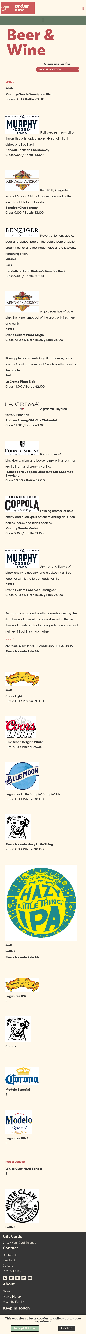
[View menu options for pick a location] (57, 69)
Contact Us (10, 1255)
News (6, 1291)
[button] (18, 8)
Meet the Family (13, 1301)
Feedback (9, 1260)
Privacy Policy (12, 1271)
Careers (8, 1265)
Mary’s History (12, 1296)
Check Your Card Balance (19, 1242)
